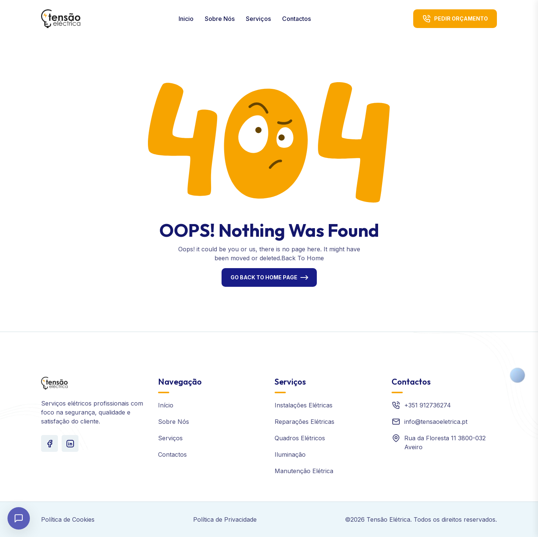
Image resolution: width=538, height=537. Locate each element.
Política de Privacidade (225, 519)
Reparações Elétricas (304, 421)
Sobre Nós (220, 18)
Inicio (186, 18)
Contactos (296, 18)
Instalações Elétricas (304, 405)
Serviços (258, 18)
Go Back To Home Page (264, 277)
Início (165, 405)
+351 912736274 (427, 405)
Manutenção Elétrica (304, 471)
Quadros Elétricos (300, 438)
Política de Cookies (68, 519)
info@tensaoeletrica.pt (435, 421)
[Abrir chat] (18, 518)
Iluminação (290, 454)
